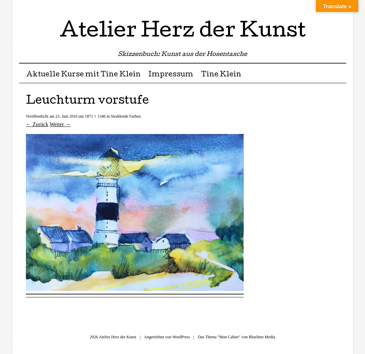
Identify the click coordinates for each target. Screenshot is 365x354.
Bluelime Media (262, 337)
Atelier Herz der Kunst (183, 32)
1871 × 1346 (95, 116)
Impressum (170, 75)
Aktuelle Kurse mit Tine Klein (83, 75)
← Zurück (37, 124)
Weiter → (60, 124)
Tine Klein (221, 75)
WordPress (181, 337)
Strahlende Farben (126, 116)
